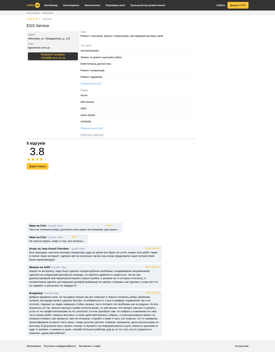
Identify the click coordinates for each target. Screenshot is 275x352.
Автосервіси (71, 5)
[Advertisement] (223, 69)
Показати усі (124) (92, 128)
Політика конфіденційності (60, 345)
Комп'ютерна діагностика (96, 63)
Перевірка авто (115, 5)
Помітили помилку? (92, 134)
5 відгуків (47, 19)
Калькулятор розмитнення (147, 5)
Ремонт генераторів (93, 70)
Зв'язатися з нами (89, 345)
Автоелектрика (90, 50)
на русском (242, 345)
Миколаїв (48, 13)
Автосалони (92, 5)
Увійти (220, 5)
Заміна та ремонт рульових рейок (101, 57)
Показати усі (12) (91, 83)
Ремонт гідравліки (91, 76)
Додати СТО (238, 5)
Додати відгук (37, 166)
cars (33, 5)
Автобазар (51, 5)
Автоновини (34, 345)
